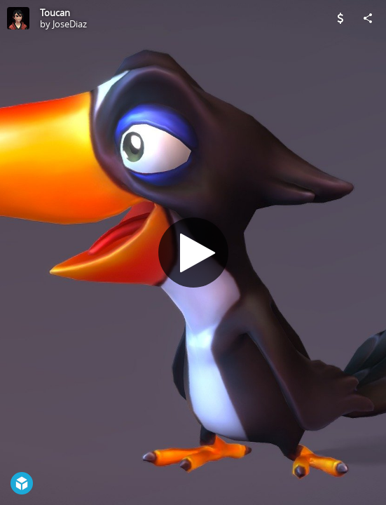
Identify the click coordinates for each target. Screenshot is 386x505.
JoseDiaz (70, 24)
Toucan (55, 12)
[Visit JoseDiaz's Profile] (18, 18)
